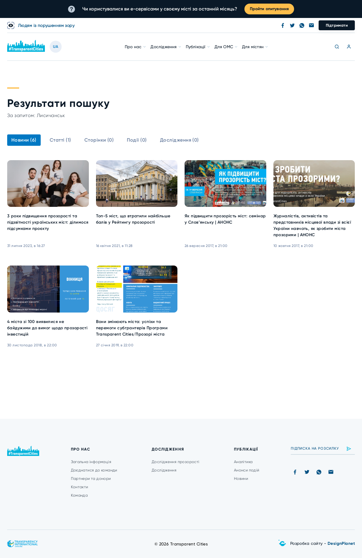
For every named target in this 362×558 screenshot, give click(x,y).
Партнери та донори (91, 478)
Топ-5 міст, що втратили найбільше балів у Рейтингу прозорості (133, 219)
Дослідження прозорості (176, 462)
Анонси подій (246, 470)
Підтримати (337, 25)
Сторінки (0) (99, 140)
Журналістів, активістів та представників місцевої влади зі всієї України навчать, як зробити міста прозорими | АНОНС (312, 225)
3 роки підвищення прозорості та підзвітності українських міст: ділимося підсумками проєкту (47, 222)
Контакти (79, 487)
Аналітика (243, 462)
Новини (241, 478)
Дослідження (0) (179, 140)
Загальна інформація (91, 462)
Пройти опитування (269, 8)
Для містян (253, 46)
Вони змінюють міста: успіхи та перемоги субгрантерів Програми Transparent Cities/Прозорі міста (132, 328)
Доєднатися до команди (94, 470)
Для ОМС (224, 46)
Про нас (133, 46)
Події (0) (137, 140)
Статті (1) (60, 140)
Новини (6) (23, 140)
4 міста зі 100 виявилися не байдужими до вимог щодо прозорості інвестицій (47, 328)
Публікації (196, 46)
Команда (79, 495)
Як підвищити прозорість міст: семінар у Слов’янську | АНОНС (225, 219)
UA (55, 46)
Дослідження (163, 46)
